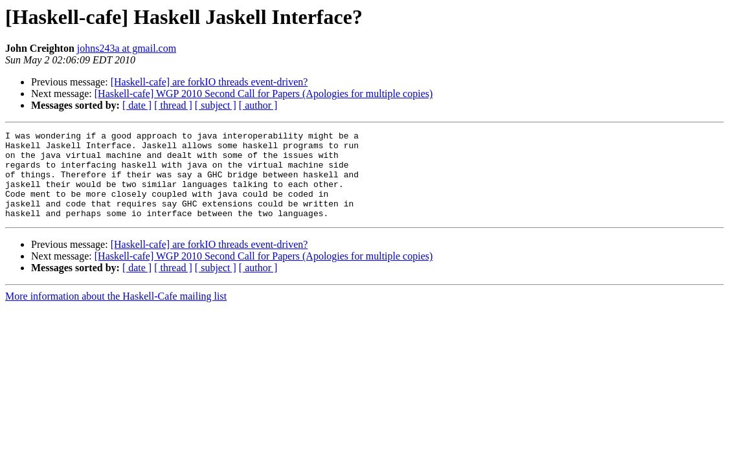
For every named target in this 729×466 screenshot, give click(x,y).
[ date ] (136, 105)
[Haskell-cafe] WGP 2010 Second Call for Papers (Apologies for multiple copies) (264, 93)
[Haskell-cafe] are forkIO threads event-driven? (209, 81)
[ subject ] (215, 105)
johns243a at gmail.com (126, 48)
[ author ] (258, 105)
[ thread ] (173, 105)
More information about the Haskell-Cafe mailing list (116, 313)
